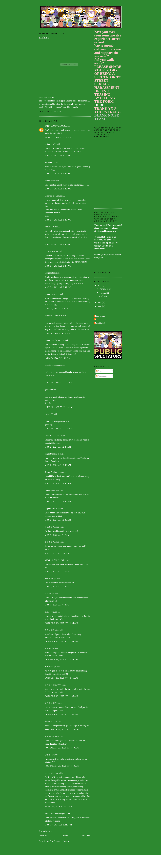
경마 (85, 237)
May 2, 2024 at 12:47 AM (58, 447)
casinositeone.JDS (52, 294)
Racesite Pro (50, 227)
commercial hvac (51, 773)
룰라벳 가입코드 (52, 542)
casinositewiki (50, 144)
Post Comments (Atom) (59, 841)
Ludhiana (103, 296)
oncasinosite (49, 162)
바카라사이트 (51, 305)
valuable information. (53, 151)
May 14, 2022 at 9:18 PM (58, 155)
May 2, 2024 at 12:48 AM (58, 465)
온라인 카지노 (51, 721)
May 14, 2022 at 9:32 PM (58, 174)
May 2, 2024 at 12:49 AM (58, 502)
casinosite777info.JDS (53, 316)
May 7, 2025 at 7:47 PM (57, 535)
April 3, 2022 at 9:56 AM (58, 137)
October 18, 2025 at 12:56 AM (61, 714)
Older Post (86, 835)
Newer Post (43, 835)
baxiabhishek (100, 323)
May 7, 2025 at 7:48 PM (57, 587)
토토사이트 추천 (52, 630)
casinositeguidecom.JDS (54, 340)
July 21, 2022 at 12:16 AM (59, 429)
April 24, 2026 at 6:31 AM (59, 806)
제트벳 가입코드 (52, 527)
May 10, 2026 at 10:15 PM (58, 825)
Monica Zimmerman (53, 435)
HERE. (99, 105)
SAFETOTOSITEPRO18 (55, 126)
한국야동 (49, 425)
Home (65, 835)
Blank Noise (100, 316)
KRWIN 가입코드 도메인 (55, 560)
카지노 (86, 185)
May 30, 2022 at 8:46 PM (58, 220)
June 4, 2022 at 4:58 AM (58, 309)
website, (67, 148)
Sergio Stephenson (52, 454)
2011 (99, 285)
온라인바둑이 (56, 133)
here (101, 258)
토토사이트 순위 (52, 736)
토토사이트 (79, 283)
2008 (99, 306)
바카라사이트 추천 (53, 685)
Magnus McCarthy (52, 509)
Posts (99, 371)
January (103, 293)
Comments (101, 376)
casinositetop (50, 181)
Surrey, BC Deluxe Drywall (56, 813)
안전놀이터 (50, 755)
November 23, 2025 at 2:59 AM (62, 748)
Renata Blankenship (53, 472)
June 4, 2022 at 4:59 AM (58, 358)
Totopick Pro (50, 273)
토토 (47, 216)
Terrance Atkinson (52, 490)
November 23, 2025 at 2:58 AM (62, 729)
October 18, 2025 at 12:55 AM (61, 678)
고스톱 (48, 403)
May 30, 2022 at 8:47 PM (58, 266)
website (51, 185)
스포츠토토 (50, 375)
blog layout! (62, 167)
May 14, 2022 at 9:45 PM (58, 189)
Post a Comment (45, 831)
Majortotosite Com (52, 196)
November (104, 289)
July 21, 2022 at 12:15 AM (59, 382)
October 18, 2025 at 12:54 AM (61, 623)
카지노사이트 (75, 151)
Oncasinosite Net (51, 251)
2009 (99, 302)
